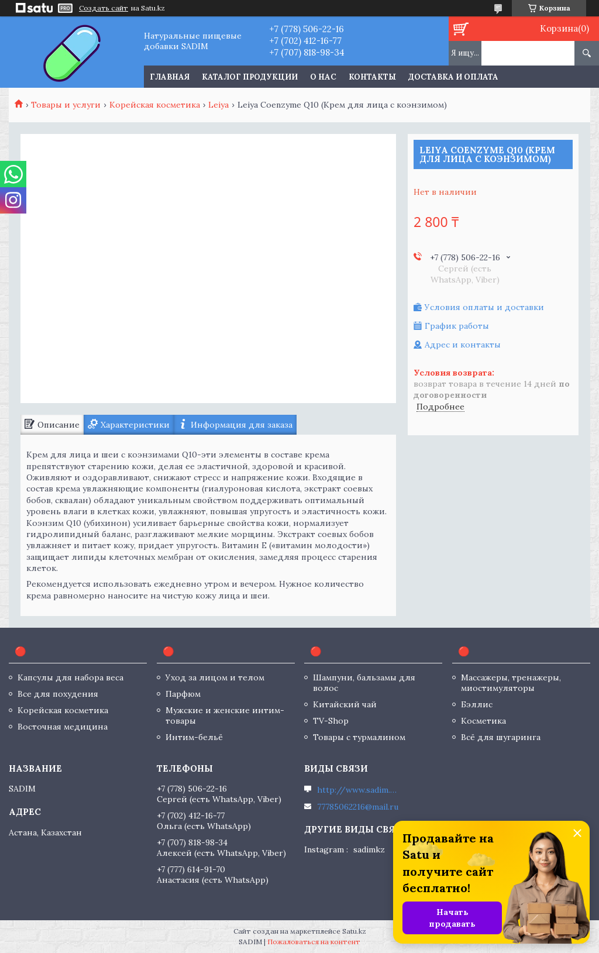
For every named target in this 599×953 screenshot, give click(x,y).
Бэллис (477, 704)
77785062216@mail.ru (357, 806)
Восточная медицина (63, 726)
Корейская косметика (154, 104)
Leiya (218, 104)
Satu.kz (354, 931)
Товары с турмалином (359, 737)
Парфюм (183, 694)
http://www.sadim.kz (358, 790)
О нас (323, 77)
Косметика (483, 720)
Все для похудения (58, 694)
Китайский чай (345, 704)
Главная (170, 77)
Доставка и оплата (453, 77)
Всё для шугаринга (501, 737)
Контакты (372, 77)
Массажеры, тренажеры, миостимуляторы (511, 682)
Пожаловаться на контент (313, 941)
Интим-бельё (194, 737)
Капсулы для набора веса (70, 677)
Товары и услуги (66, 104)
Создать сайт (103, 8)
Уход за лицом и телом (215, 677)
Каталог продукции (250, 77)
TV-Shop (331, 720)
